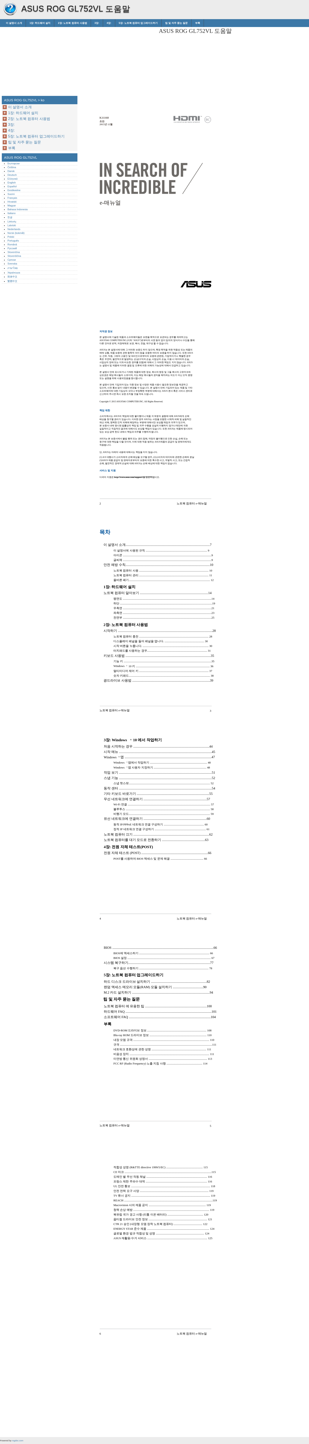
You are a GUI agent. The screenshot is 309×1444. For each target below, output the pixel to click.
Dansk (11, 171)
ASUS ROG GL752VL (10, 9)
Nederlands (13, 229)
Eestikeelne (13, 190)
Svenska (12, 263)
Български (13, 163)
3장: (97, 23)
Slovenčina (13, 252)
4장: (109, 23)
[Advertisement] (117, 58)
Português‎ (13, 240)
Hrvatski (11, 201)
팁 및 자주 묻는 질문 (176, 23)
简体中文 (12, 276)
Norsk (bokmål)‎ (16, 233)
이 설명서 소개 (14, 23)
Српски (11, 259)
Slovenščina (14, 256)
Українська (13, 272)
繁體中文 (12, 281)
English (11, 182)
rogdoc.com (17, 1440)
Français (12, 198)
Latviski (11, 225)
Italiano (11, 213)
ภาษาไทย (12, 268)
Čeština (11, 167)
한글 (9, 217)
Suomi (11, 194)
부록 (197, 23)
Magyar (11, 205)
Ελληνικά (12, 178)
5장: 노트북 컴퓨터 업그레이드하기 (138, 23)
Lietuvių (11, 221)
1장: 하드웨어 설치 (39, 23)
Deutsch (12, 175)
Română (12, 244)
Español (11, 186)
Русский (12, 248)
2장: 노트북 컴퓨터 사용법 (72, 23)
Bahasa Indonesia (17, 209)
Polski (10, 236)
